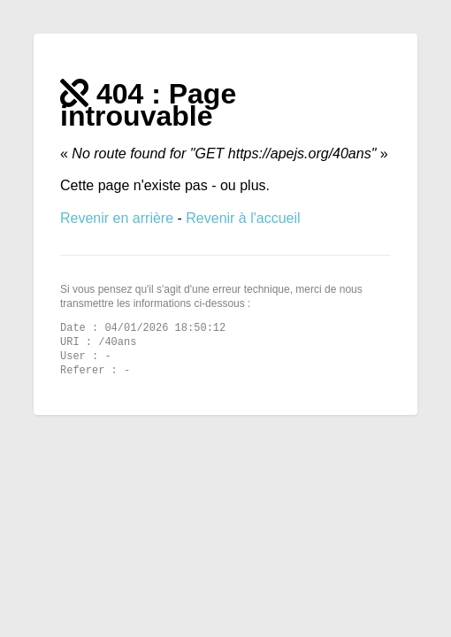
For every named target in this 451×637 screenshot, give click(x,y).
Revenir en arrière (119, 218)
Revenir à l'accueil (243, 218)
